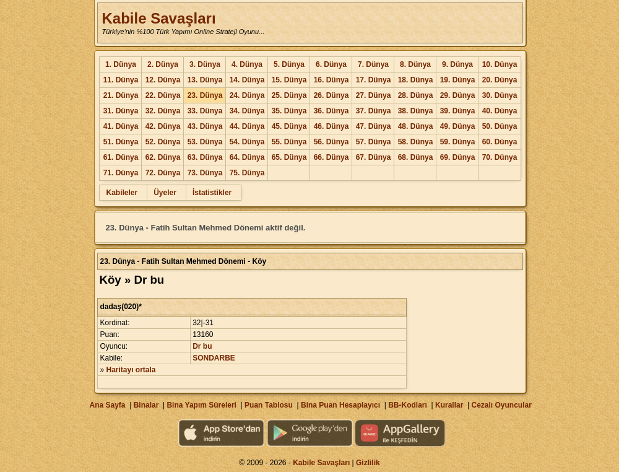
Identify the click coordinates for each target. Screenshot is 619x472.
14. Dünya (247, 80)
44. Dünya (247, 126)
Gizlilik (368, 462)
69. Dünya (457, 157)
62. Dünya (163, 157)
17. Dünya (373, 80)
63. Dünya (205, 157)
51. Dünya (121, 142)
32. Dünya (163, 111)
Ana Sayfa (107, 405)
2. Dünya (162, 64)
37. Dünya (373, 111)
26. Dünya (331, 95)
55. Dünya (289, 142)
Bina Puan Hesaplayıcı (340, 405)
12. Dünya (163, 80)
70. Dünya (499, 157)
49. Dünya (457, 126)
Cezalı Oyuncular (501, 405)
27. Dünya (373, 95)
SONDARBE (214, 358)
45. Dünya (289, 126)
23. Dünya (205, 95)
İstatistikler (212, 192)
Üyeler (165, 192)
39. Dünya (457, 111)
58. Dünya (415, 142)
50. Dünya (499, 126)
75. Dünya (247, 172)
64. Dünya (247, 157)
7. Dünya (373, 64)
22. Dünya (163, 95)
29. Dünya (457, 95)
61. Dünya (121, 157)
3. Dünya (204, 64)
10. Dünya (499, 64)
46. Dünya (331, 126)
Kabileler (121, 192)
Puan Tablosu (269, 405)
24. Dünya (247, 95)
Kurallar (449, 405)
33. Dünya (205, 111)
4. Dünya (247, 64)
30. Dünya (499, 95)
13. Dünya (205, 80)
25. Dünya (289, 95)
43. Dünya (205, 126)
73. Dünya (205, 172)
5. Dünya (289, 64)
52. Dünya (163, 142)
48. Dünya (415, 126)
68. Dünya (415, 157)
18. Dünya (415, 80)
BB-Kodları (407, 405)
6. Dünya (331, 64)
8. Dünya (415, 64)
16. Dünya (331, 80)
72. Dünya (163, 172)
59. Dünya (457, 142)
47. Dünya (373, 126)
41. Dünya (121, 126)
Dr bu (202, 346)
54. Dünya (247, 142)
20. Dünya (499, 80)
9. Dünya (457, 64)
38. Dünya (415, 111)
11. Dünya (121, 80)
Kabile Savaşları (158, 18)
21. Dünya (121, 95)
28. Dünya (415, 95)
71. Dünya (121, 172)
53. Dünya (205, 142)
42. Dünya (163, 126)
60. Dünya (499, 142)
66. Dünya (331, 157)
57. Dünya (373, 142)
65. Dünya (289, 157)
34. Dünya (247, 111)
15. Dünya (289, 80)
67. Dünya (373, 157)
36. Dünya (331, 111)
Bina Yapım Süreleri (201, 405)
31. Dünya (121, 111)
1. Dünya (120, 64)
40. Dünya (499, 111)
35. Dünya (289, 111)
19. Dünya (457, 80)
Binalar (146, 405)
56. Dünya (331, 142)
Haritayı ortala (131, 369)
